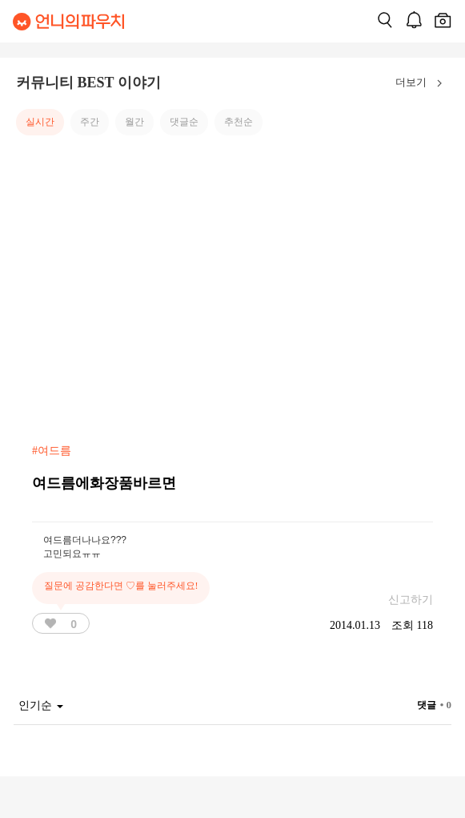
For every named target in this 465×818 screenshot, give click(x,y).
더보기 (422, 83)
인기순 (40, 705)
